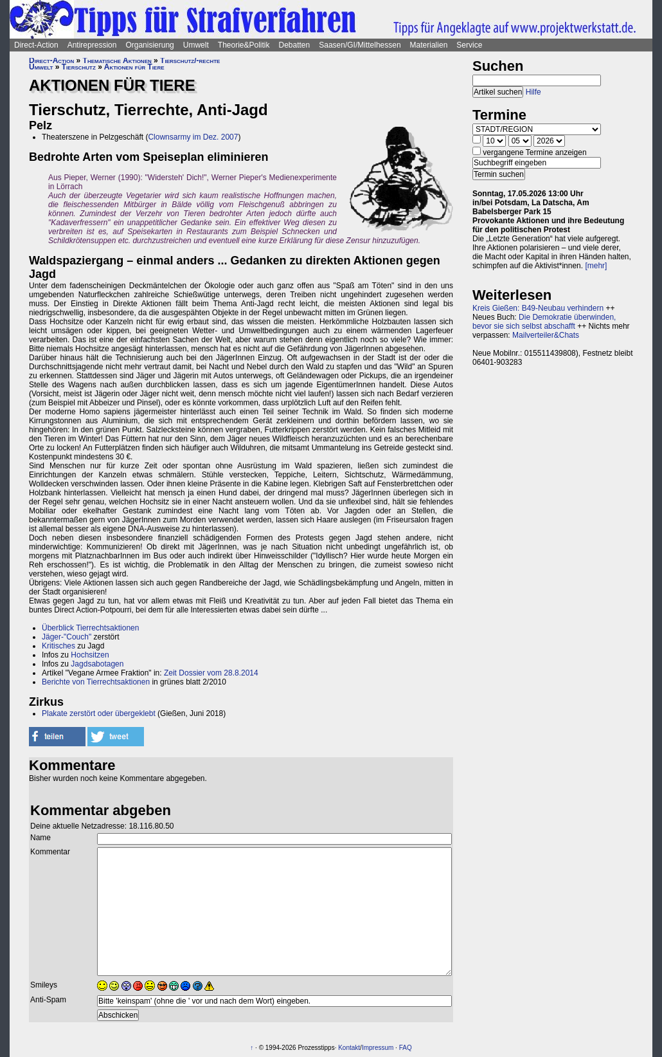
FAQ (405, 1047)
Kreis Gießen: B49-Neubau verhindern (538, 308)
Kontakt (349, 1047)
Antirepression (92, 45)
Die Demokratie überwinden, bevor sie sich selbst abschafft (544, 322)
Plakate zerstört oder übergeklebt (99, 713)
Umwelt (196, 45)
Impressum (377, 1047)
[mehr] (596, 265)
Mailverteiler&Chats (545, 335)
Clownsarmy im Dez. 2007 (193, 137)
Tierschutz (79, 66)
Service (469, 45)
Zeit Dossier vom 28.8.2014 (211, 672)
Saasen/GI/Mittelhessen (359, 45)
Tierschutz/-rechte (190, 60)
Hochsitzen (90, 654)
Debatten (294, 45)
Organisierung (149, 45)
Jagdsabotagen (97, 663)
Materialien (429, 45)
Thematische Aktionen (117, 60)
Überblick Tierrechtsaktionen (90, 627)
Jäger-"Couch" (66, 636)
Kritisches (58, 645)
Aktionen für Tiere (134, 66)
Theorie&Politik (244, 45)
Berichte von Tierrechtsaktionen (96, 681)
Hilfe (533, 92)
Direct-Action (36, 45)
